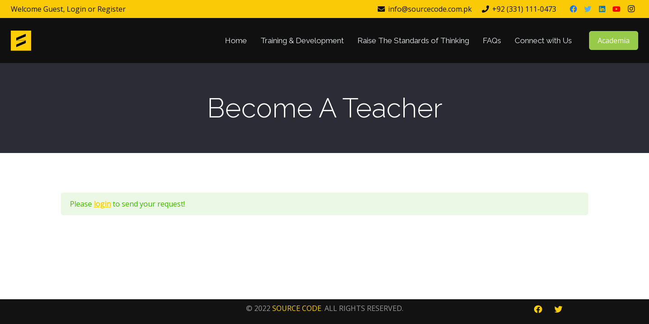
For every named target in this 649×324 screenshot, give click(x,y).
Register (111, 9)
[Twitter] (587, 9)
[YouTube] (616, 9)
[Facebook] (573, 9)
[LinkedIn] (602, 9)
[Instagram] (631, 9)
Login (76, 9)
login (102, 204)
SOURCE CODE (296, 308)
